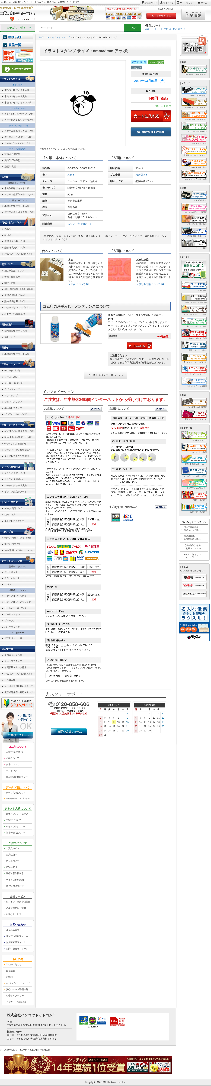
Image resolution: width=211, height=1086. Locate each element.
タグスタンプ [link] (11, 395)
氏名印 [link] (7, 228)
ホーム (204, 3)
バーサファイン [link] (12, 614)
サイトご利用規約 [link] (15, 879)
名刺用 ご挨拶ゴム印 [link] (14, 314)
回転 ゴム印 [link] (10, 514)
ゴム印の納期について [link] (17, 777)
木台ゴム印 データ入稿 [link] (15, 96)
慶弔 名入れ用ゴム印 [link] (14, 241)
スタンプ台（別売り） (80, 223)
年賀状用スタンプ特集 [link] (15, 667)
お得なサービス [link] (13, 914)
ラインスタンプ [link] (12, 389)
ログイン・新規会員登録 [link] (18, 901)
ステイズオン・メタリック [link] (17, 601)
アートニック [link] (11, 572)
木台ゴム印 (17, 84)
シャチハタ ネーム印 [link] (14, 473)
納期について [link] (12, 861)
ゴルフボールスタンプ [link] (15, 414)
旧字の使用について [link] (16, 832)
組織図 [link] (9, 977)
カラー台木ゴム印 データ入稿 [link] (19, 119)
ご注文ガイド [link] (12, 848)
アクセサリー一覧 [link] (13, 638)
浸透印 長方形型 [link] (12, 154)
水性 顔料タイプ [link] (12, 544)
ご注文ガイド (150, 3)
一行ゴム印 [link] (9, 680)
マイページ (168, 3)
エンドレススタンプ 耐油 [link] (16, 456)
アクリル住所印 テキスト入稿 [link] (19, 194)
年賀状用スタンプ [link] (13, 408)
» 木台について (76, 284)
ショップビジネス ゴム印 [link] (16, 307)
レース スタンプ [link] (12, 376)
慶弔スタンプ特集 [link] (13, 655)
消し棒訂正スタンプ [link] (14, 270)
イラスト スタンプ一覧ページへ (105, 375)
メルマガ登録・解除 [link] (16, 908)
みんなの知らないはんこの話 (192, 556)
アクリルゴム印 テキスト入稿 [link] (19, 131)
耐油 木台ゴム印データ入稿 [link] (17, 437)
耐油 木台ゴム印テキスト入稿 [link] (19, 431)
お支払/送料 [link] (12, 854)
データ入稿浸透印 (17, 148)
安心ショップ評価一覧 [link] (17, 989)
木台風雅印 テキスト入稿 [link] (16, 353)
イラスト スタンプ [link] (13, 383)
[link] (17, 46)
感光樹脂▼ (141, 174)
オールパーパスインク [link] (15, 608)
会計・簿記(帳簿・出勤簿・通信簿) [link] (18, 289)
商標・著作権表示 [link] (15, 873)
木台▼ (71, 174)
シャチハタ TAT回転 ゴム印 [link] (17, 449)
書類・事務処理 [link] (12, 277)
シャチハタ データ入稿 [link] (15, 485)
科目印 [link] (7, 235)
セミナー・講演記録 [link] (16, 1002)
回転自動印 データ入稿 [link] (15, 330)
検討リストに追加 (151, 132)
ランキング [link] (11, 770)
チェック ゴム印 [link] (12, 370)
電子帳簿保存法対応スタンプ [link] (18, 692)
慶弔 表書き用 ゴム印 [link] (14, 295)
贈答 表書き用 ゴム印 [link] (14, 301)
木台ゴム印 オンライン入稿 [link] (17, 102)
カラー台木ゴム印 (17, 108)
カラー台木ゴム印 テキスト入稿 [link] (18, 114)
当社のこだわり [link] (13, 964)
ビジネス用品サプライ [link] (15, 491)
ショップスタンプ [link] (13, 401)
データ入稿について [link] (16, 792)
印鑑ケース (151, 29)
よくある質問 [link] (12, 929)
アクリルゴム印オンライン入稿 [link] (17, 143)
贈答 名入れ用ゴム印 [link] (14, 247)
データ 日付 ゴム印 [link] (13, 508)
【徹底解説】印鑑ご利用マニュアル (192, 547)
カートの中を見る (161, 16)
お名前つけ (179, 29)
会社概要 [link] (10, 970)
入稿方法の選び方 (18, 69)
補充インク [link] (9, 337)
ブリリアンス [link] (11, 620)
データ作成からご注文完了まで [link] (17, 798)
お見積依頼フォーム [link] (16, 942)
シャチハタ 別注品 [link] (13, 479)
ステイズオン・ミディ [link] (15, 595)
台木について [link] (12, 764)
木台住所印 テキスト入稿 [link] (16, 188)
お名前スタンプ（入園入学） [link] (18, 253)
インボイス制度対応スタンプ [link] (18, 686)
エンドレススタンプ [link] (14, 521)
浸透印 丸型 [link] (10, 166)
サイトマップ (186, 3)
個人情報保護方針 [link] (15, 886)
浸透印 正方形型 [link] (12, 160)
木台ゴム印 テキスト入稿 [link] (16, 90)
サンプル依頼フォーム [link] (17, 936)
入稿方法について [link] (15, 752)
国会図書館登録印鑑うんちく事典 (192, 529)
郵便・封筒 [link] (9, 283)
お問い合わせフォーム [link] (17, 948)
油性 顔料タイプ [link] (17, 537)
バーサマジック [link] (12, 627)
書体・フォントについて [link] (18, 813)
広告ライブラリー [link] (15, 995)
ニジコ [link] (7, 584)
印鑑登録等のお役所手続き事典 (192, 538)
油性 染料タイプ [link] (18, 550)
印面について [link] (12, 758)
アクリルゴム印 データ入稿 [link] (17, 137)
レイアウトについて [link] (16, 826)
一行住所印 (165, 29)
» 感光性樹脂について (148, 284)
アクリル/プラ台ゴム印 (17, 125)
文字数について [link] (13, 820)
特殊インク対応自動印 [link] (15, 443)
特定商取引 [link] (11, 867)
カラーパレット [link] (12, 578)
